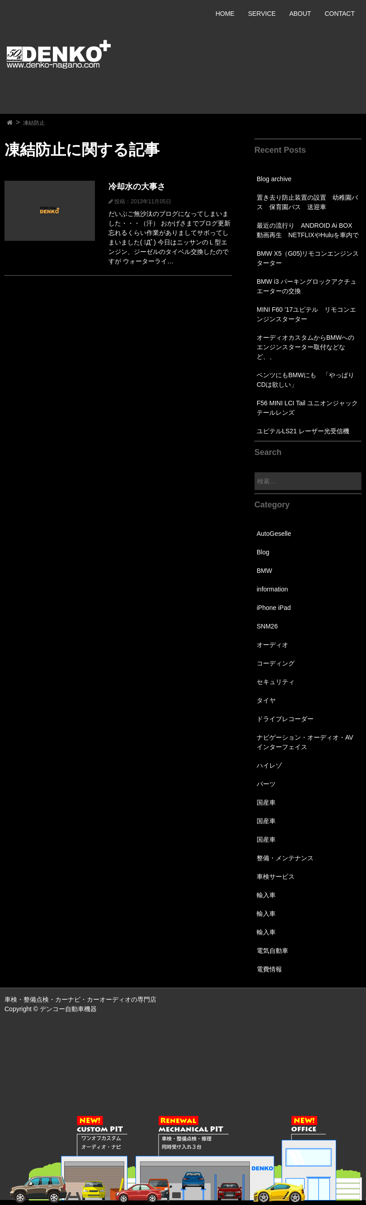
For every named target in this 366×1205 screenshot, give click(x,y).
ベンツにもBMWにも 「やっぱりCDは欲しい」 (305, 379)
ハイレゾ (269, 765)
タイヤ (266, 700)
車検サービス (276, 876)
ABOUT (300, 13)
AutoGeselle (274, 533)
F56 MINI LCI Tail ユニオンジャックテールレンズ (307, 407)
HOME (225, 13)
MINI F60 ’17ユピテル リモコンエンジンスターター (306, 314)
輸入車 (266, 895)
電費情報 (269, 969)
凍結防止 (34, 123)
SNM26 (267, 626)
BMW (264, 570)
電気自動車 (272, 950)
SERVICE (262, 13)
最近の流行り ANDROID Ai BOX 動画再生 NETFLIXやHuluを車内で (308, 230)
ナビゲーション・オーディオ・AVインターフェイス (305, 742)
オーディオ (272, 644)
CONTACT (339, 13)
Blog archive (274, 179)
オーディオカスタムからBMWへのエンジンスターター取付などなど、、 (305, 347)
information (272, 589)
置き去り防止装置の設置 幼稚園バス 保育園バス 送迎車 (307, 202)
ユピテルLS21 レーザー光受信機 (303, 431)
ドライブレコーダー (285, 718)
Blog (263, 552)
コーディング (276, 663)
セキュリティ (276, 681)
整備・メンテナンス (285, 858)
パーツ (266, 784)
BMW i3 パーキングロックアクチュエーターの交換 (307, 286)
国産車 (266, 802)
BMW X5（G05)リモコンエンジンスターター (308, 258)
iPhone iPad (274, 607)
